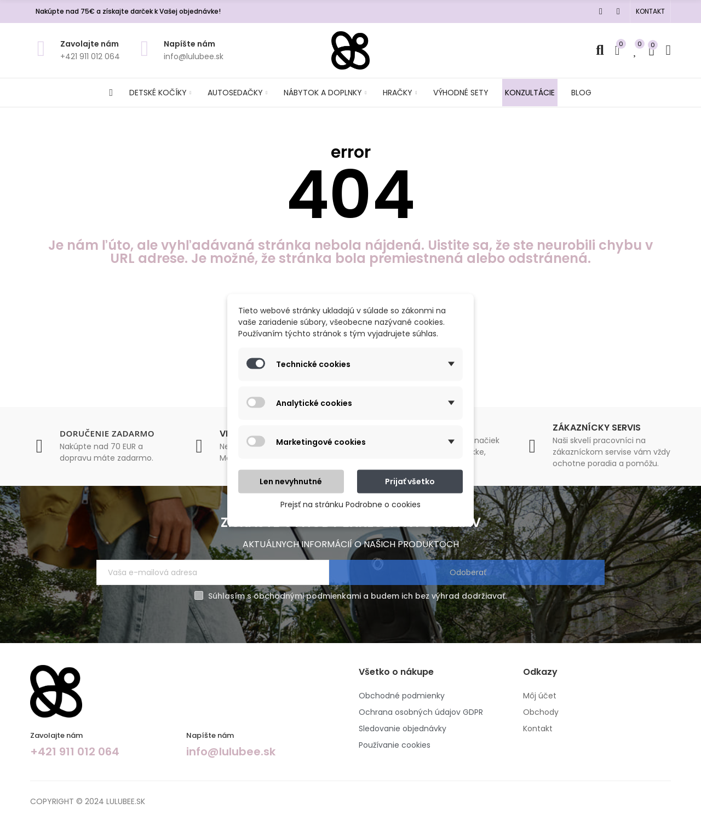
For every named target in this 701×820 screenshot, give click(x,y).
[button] (650, 11)
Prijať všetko (410, 480)
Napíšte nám (189, 43)
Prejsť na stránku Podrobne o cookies (350, 503)
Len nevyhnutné (291, 480)
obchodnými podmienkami (307, 599)
